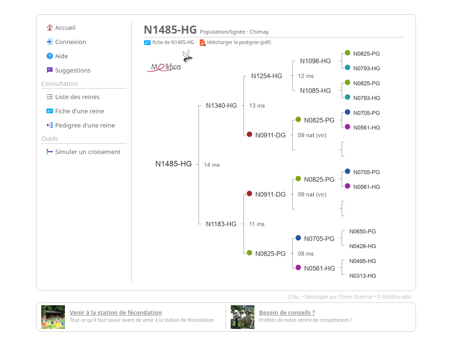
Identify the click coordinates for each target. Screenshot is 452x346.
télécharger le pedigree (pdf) (235, 42)
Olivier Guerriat (355, 296)
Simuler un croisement (83, 151)
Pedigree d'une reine (80, 125)
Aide (57, 56)
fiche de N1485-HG (169, 42)
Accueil (60, 27)
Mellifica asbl (396, 296)
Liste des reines (73, 96)
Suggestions (68, 70)
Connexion (66, 41)
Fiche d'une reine (75, 111)
